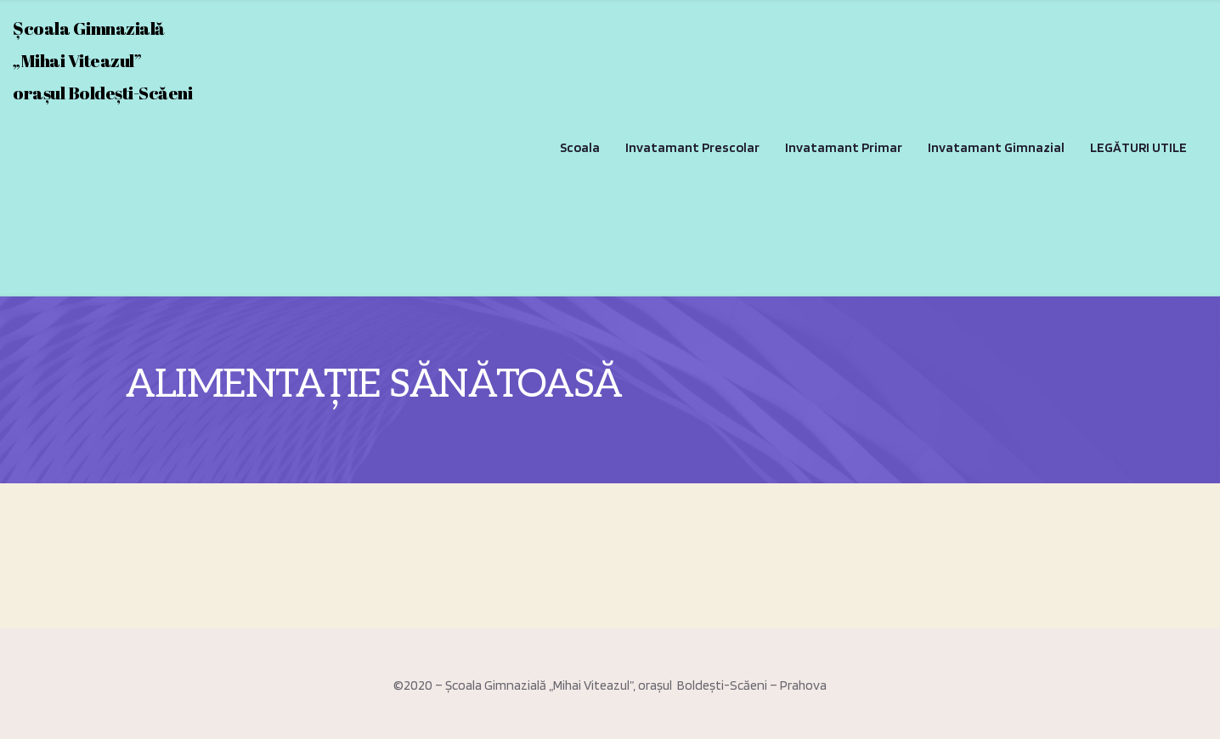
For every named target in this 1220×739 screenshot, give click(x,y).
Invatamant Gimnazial (996, 147)
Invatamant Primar (843, 147)
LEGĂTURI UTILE (1138, 147)
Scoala (580, 147)
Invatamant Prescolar (692, 147)
